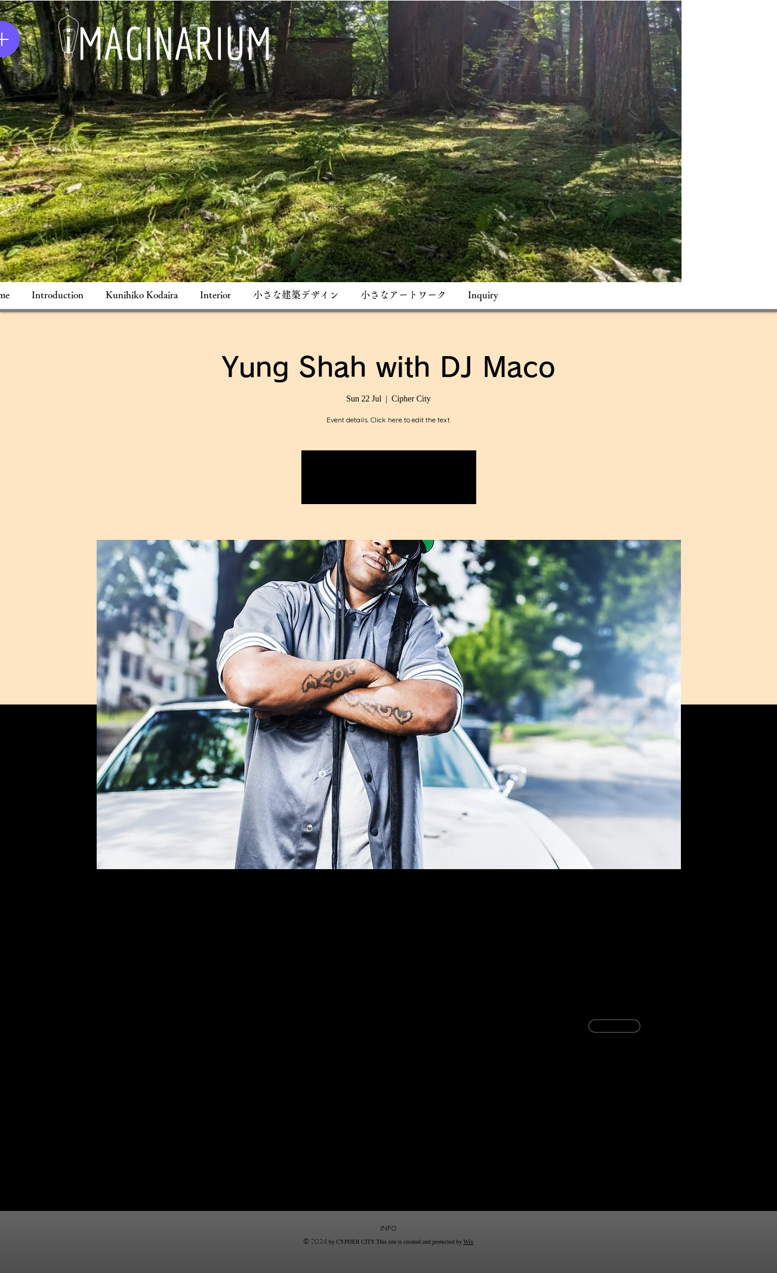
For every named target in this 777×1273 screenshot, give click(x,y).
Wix (469, 1241)
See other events (389, 484)
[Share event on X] (172, 1179)
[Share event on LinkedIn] (201, 1179)
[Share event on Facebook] (143, 1179)
